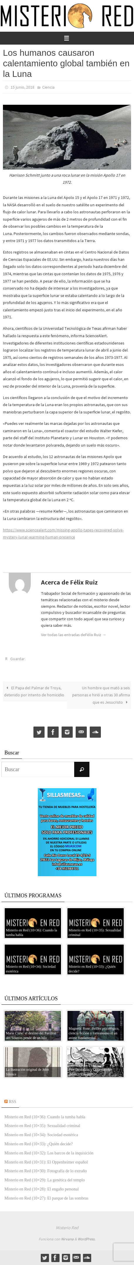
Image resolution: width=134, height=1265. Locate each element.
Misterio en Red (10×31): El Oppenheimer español (46, 1162)
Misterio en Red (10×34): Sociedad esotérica (41, 1135)
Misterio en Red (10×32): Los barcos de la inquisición (48, 1153)
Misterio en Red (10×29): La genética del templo (44, 1180)
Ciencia (48, 87)
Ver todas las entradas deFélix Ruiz (73, 634)
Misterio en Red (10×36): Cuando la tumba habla (44, 1117)
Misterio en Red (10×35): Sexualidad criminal (42, 1126)
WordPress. (86, 1239)
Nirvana (67, 1239)
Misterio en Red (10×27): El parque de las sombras (46, 1198)
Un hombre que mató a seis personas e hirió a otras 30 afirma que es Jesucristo (101, 695)
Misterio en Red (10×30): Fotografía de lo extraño (45, 1171)
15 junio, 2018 (22, 87)
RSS (12, 1102)
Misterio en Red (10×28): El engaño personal (41, 1189)
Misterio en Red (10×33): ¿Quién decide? (38, 1144)
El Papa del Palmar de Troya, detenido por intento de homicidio (34, 691)
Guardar (17, 658)
